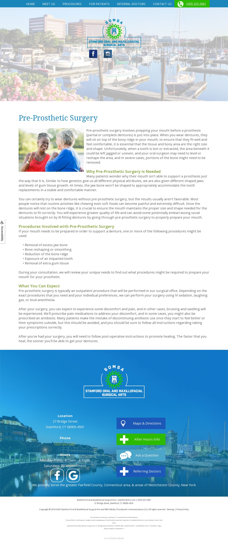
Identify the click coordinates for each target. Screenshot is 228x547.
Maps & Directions (147, 423)
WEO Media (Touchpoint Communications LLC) (126, 509)
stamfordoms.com (126, 500)
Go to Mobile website (114, 538)
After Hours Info (147, 439)
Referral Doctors (131, 4)
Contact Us (162, 4)
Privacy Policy (182, 509)
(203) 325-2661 (196, 4)
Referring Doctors (147, 471)
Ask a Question (147, 455)
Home (30, 4)
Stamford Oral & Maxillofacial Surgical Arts (80, 509)
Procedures (72, 4)
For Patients (99, 4)
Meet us (48, 4)
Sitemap (170, 509)
